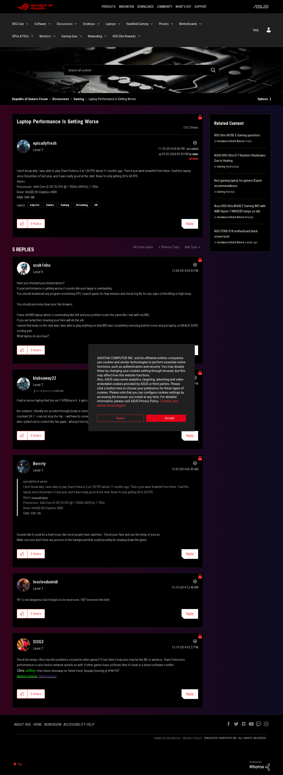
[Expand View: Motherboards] (200, 24)
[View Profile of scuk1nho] (41, 265)
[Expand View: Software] (49, 24)
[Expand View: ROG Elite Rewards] (139, 36)
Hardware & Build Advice (230, 141)
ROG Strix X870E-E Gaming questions (237, 135)
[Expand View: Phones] (172, 24)
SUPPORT (201, 6)
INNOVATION (126, 6)
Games (50, 205)
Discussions (60, 99)
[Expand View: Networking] (105, 36)
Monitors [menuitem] (45, 36)
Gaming (79, 99)
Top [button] (19, 764)
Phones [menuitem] (164, 24)
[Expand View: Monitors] (54, 36)
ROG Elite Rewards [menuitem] (124, 36)
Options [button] (263, 99)
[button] (22, 223)
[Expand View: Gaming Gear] (80, 36)
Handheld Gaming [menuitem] (137, 24)
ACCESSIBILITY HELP (78, 724)
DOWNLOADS (145, 6)
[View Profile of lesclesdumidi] (45, 582)
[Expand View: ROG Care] (27, 24)
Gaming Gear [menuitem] (69, 36)
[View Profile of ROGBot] (193, 158)
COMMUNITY (164, 6)
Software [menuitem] (40, 24)
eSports (34, 205)
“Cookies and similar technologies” (112, 399)
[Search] (141, 70)
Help (256, 30)
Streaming (82, 205)
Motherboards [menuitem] (188, 24)
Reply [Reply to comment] (190, 350)
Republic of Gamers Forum (30, 99)
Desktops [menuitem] (89, 24)
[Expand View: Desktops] (98, 24)
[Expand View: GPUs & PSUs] (32, 36)
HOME (37, 724)
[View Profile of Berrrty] (39, 463)
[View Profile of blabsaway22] (44, 378)
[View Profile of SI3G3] (38, 641)
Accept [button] (166, 412)
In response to (50, 390)
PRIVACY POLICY (192, 738)
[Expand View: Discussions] (76, 24)
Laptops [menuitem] (111, 24)
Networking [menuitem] (95, 36)
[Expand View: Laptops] (119, 24)
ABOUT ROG (22, 724)
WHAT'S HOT (183, 6)
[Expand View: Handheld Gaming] (151, 24)
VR (96, 205)
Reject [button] (117, 412)
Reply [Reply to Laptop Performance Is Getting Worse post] (190, 224)
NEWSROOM (52, 724)
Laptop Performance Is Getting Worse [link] (112, 99)
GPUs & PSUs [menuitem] (20, 36)
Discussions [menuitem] (65, 24)
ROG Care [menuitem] (18, 24)
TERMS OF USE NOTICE (167, 738)
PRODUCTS (109, 6)
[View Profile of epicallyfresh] (45, 143)
